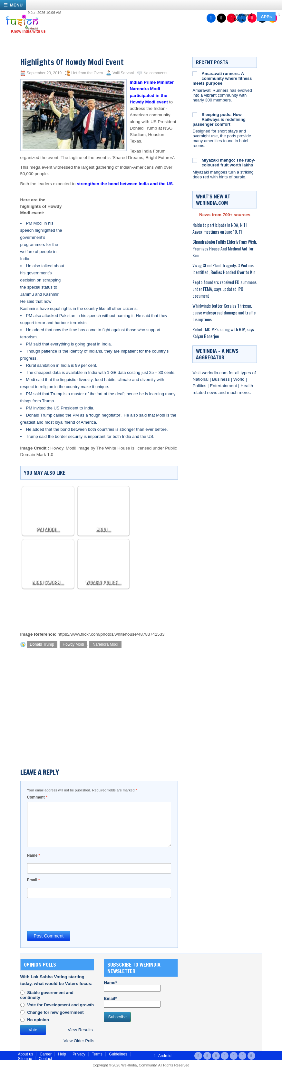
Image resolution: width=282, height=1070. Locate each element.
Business (221, 379)
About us (25, 1054)
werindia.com (215, 372)
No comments (155, 73)
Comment (37, 797)
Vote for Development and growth (60, 1004)
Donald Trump (42, 644)
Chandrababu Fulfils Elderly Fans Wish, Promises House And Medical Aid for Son (224, 248)
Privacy (79, 1054)
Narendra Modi (105, 644)
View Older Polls (78, 1040)
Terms (97, 1054)
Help (62, 1054)
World (239, 379)
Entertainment (224, 385)
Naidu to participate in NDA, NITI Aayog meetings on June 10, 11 (219, 228)
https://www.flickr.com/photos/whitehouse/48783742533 (111, 634)
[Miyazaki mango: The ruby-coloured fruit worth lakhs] (194, 160)
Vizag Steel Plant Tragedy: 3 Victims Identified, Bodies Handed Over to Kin (223, 268)
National (200, 379)
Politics (200, 385)
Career (46, 1054)
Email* (132, 1002)
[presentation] (76, 914)
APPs (266, 16)
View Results (80, 1029)
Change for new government (55, 1012)
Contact (45, 1058)
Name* (132, 986)
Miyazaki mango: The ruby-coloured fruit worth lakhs (228, 162)
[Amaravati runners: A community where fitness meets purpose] (194, 73)
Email (33, 880)
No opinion (38, 1019)
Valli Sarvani (123, 73)
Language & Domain (242, 17)
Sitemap (25, 1058)
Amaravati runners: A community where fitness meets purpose (222, 78)
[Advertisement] (121, 238)
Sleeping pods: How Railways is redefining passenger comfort (219, 119)
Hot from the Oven (87, 73)
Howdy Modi (73, 644)
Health (246, 385)
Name (33, 855)
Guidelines (118, 1054)
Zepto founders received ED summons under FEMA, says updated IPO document (224, 289)
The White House (113, 448)
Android (161, 1056)
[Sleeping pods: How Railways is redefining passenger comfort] (194, 114)
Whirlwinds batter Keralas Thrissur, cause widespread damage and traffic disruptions (224, 312)
